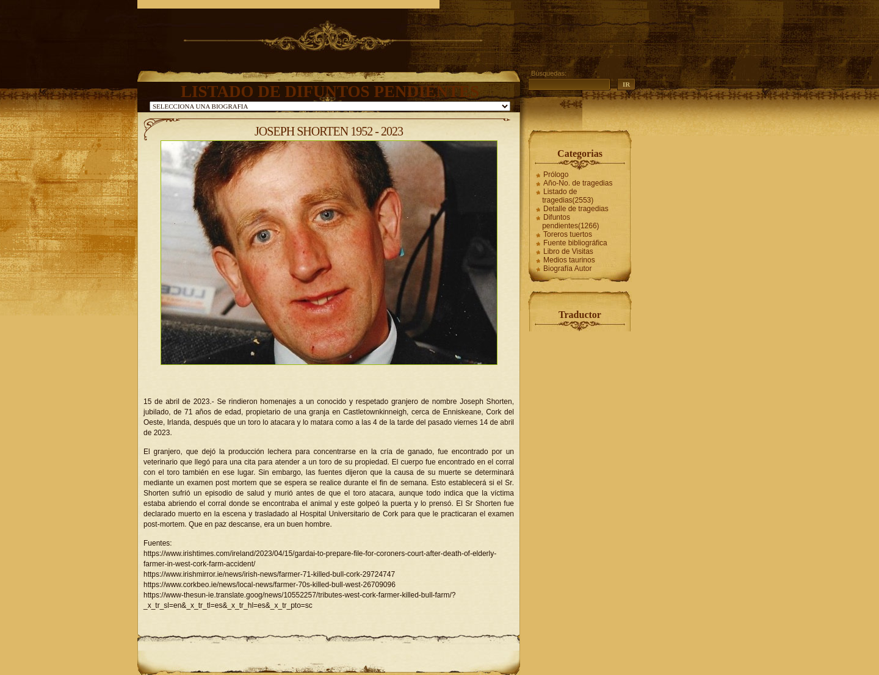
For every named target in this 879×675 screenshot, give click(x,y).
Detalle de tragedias (576, 208)
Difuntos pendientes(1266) (570, 221)
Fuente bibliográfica (575, 243)
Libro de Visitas (568, 251)
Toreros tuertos (567, 234)
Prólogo (555, 174)
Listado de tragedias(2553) (567, 195)
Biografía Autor (567, 268)
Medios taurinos (569, 260)
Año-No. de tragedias (577, 183)
